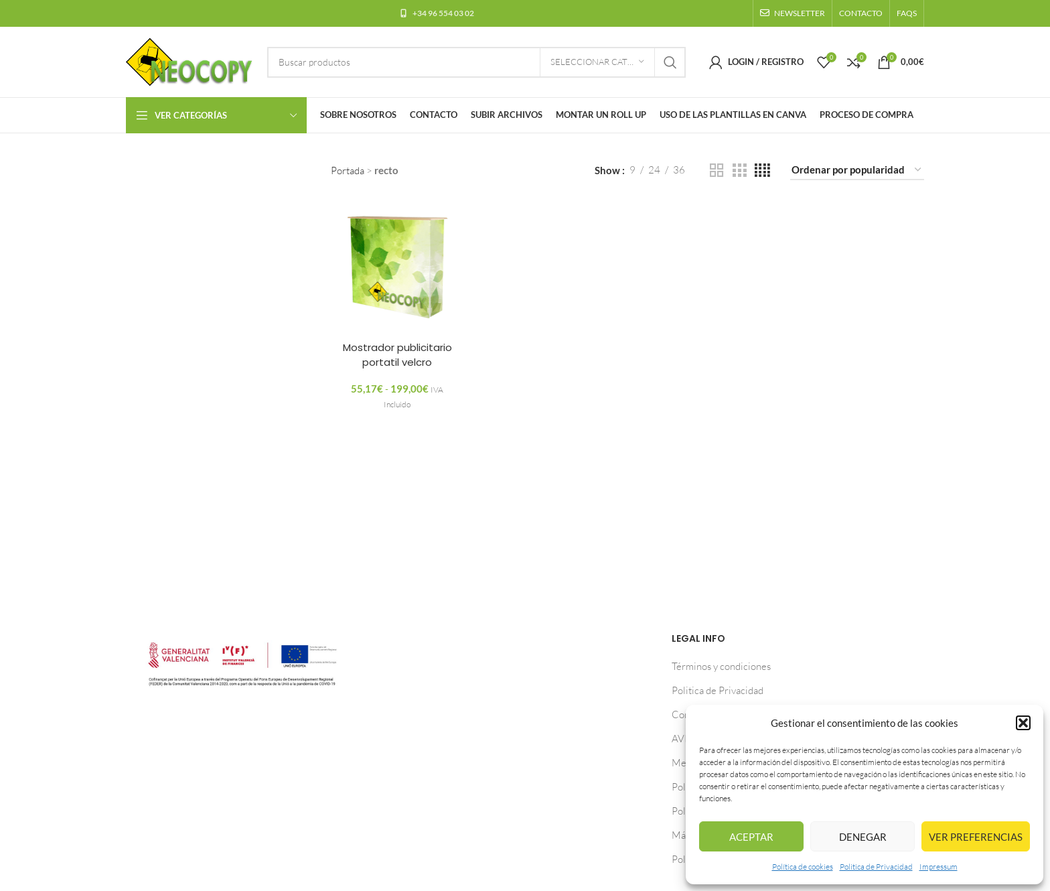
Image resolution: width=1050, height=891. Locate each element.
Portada (347, 170)
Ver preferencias (976, 837)
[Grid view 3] (739, 170)
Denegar (863, 837)
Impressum (938, 867)
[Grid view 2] (716, 170)
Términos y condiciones (721, 666)
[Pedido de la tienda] (857, 170)
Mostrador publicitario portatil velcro (397, 354)
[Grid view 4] (762, 170)
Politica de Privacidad (876, 867)
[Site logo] (190, 60)
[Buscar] (476, 62)
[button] (1023, 723)
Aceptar (751, 837)
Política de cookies (802, 867)
